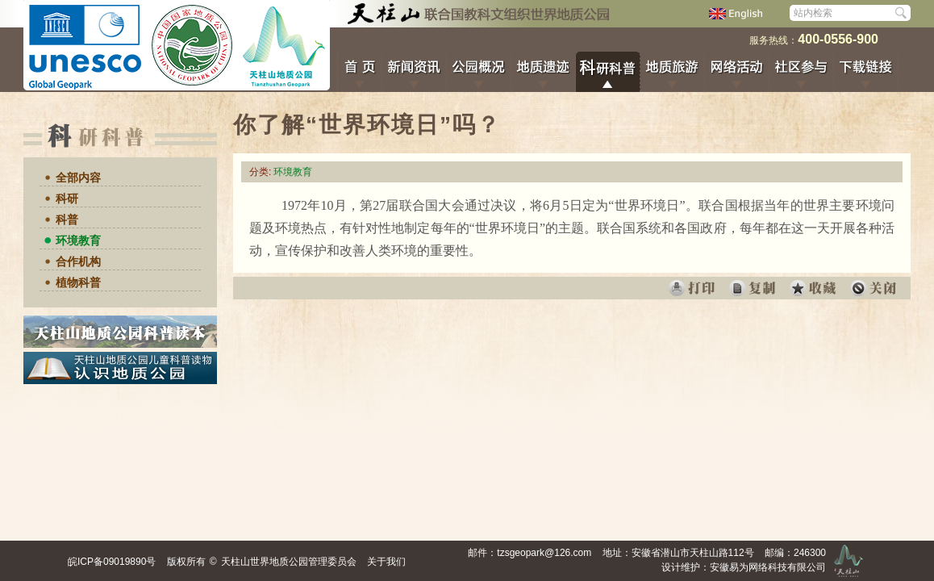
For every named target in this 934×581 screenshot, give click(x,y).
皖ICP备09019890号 (112, 561)
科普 (67, 219)
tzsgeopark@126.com (544, 552)
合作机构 (78, 261)
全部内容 (78, 177)
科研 (67, 198)
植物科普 (78, 282)
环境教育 (78, 240)
